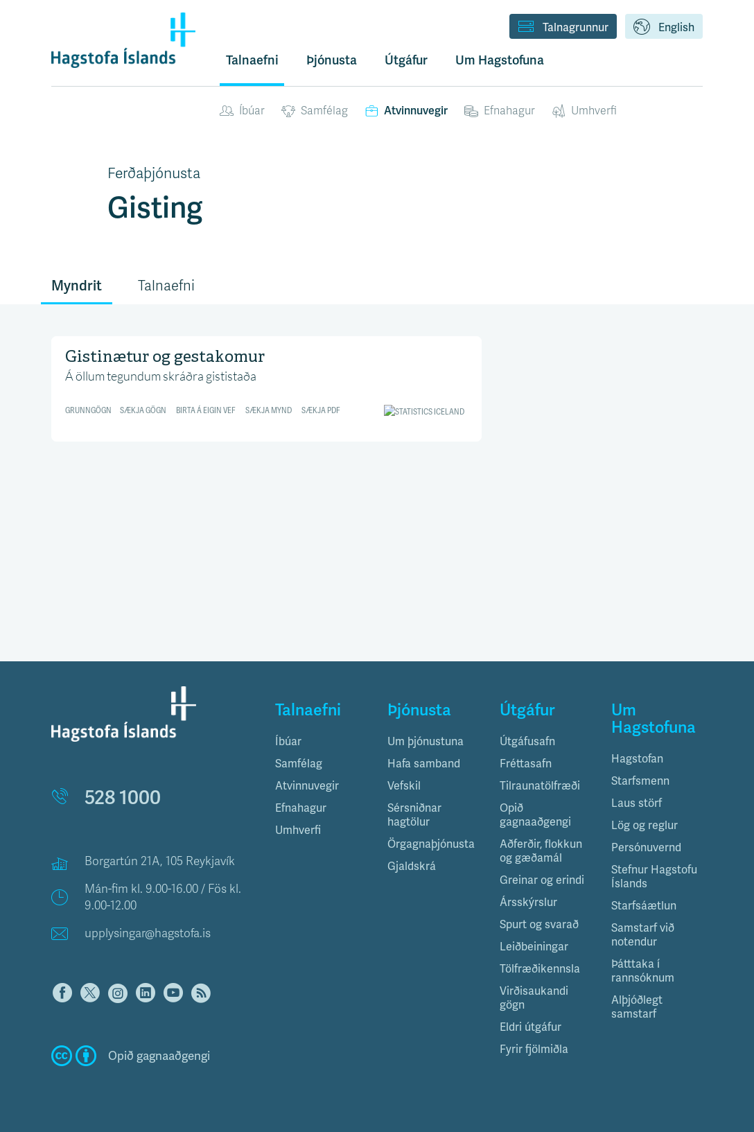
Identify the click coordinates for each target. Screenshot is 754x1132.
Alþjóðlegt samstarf (637, 1007)
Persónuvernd (646, 847)
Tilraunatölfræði (540, 785)
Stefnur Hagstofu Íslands (654, 876)
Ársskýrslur (528, 902)
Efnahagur (499, 111)
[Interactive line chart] (266, 383)
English (663, 28)
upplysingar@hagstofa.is (148, 933)
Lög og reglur (644, 825)
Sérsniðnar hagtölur (414, 815)
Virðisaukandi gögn (534, 998)
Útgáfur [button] (406, 60)
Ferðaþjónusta (153, 173)
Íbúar (242, 111)
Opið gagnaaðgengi (535, 815)
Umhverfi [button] (298, 830)
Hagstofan (637, 758)
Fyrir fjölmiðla (534, 1049)
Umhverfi (584, 111)
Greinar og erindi (542, 880)
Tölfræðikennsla (540, 968)
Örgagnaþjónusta (431, 844)
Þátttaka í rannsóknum (642, 971)
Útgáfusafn (527, 741)
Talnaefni (252, 60)
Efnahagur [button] (300, 808)
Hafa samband (423, 763)
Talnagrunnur (563, 28)
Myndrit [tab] (76, 286)
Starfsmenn (640, 781)
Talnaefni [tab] (166, 286)
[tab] (321, 742)
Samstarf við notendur (642, 935)
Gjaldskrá (411, 866)
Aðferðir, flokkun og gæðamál (541, 851)
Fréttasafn (526, 763)
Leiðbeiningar (534, 946)
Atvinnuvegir (406, 110)
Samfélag (314, 111)
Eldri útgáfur (530, 1027)
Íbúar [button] (288, 741)
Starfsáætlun (643, 905)
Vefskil (404, 785)
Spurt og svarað (539, 924)
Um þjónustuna (425, 741)
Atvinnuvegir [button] (307, 785)
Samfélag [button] (298, 763)
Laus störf (636, 803)
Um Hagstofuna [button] (499, 60)
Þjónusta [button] (331, 60)
